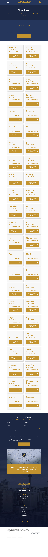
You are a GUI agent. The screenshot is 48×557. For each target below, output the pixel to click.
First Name (9, 422)
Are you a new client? (11, 428)
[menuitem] (9, 537)
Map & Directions (24, 501)
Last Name (26, 422)
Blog (24, 509)
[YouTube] (27, 521)
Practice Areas (24, 507)
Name (8, 28)
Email (25, 28)
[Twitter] (22, 521)
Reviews (24, 513)
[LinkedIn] (25, 521)
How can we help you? (11, 430)
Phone (8, 425)
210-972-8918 (24, 490)
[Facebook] (20, 521)
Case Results (24, 511)
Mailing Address (11, 31)
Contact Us (24, 515)
